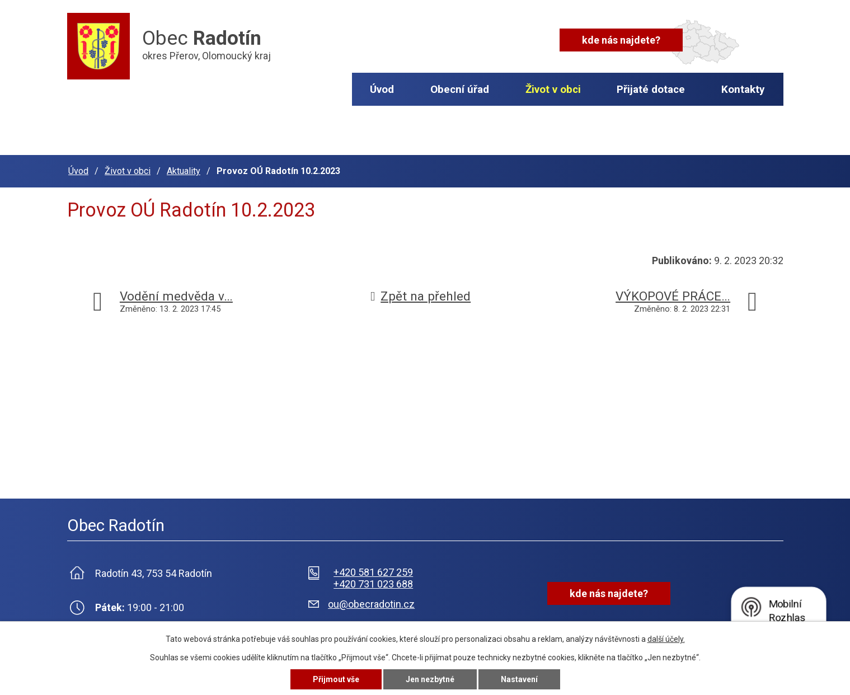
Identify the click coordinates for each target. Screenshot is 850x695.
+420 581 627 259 (373, 572)
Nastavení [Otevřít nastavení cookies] (519, 679)
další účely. (666, 639)
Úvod (382, 89)
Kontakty (743, 89)
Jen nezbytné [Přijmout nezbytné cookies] (430, 679)
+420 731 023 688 (373, 584)
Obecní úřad (459, 89)
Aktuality (183, 171)
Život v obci (553, 89)
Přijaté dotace (651, 89)
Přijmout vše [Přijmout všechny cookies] (336, 679)
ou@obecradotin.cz (371, 604)
